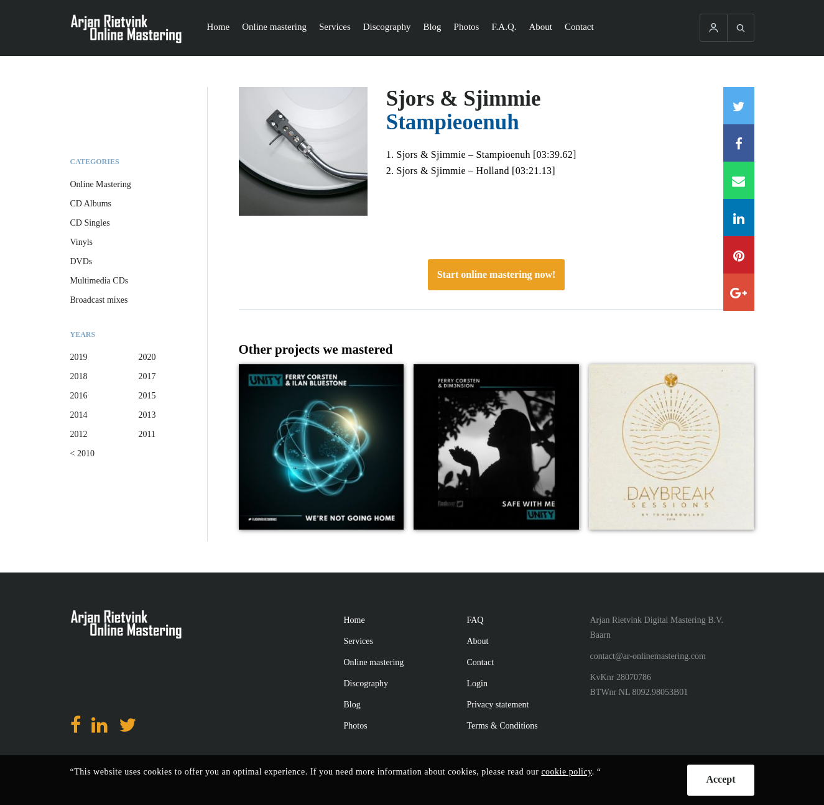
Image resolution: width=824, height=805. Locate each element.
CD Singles (90, 223)
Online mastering (274, 27)
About (541, 27)
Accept (720, 779)
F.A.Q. (503, 27)
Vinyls (81, 242)
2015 (147, 395)
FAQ (475, 620)
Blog (432, 27)
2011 (147, 434)
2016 (79, 395)
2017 (147, 376)
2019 (79, 357)
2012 (79, 434)
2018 (79, 376)
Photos (466, 27)
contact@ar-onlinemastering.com (648, 656)
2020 (147, 357)
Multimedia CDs (99, 280)
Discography (387, 27)
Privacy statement (498, 704)
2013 (147, 415)
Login (477, 683)
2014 (79, 415)
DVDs (81, 261)
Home (218, 27)
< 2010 (82, 453)
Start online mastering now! (496, 274)
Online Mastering (100, 184)
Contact (579, 27)
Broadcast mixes (99, 300)
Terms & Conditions (502, 725)
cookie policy (566, 771)
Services (335, 27)
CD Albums (91, 203)
